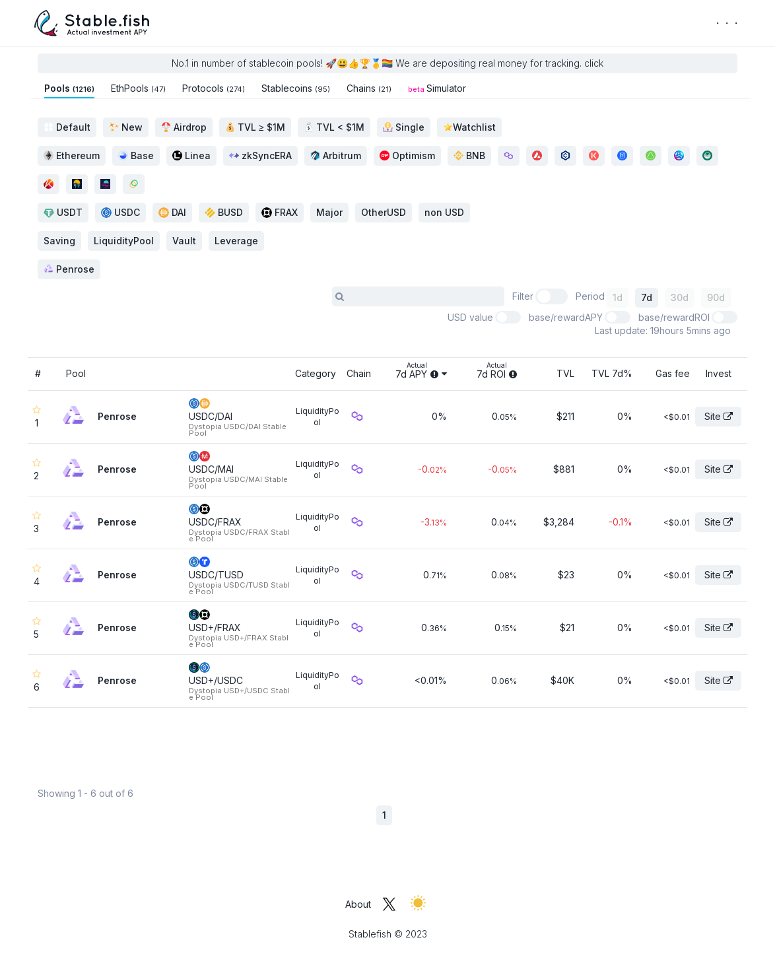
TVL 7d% (611, 373)
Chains (369, 88)
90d (716, 297)
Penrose (69, 269)
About (358, 904)
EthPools (138, 88)
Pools (69, 88)
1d (618, 297)
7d (646, 297)
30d (680, 297)
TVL (565, 373)
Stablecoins (295, 88)
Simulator (437, 88)
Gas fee (673, 373)
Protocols (213, 88)
